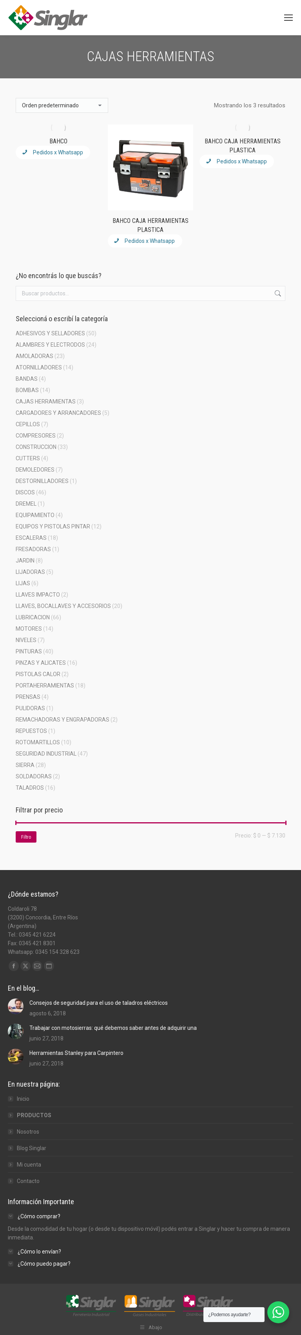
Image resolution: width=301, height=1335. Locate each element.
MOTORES (29, 629)
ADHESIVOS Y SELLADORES (50, 333)
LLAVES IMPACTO (38, 595)
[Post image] (16, 1006)
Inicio (23, 1099)
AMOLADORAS (34, 356)
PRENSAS (28, 697)
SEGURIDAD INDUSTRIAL (46, 754)
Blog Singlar (31, 1148)
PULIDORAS (30, 708)
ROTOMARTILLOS (38, 742)
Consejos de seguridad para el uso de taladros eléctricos (98, 1003)
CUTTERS (28, 458)
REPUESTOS (31, 731)
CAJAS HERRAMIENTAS (46, 401)
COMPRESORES (36, 435)
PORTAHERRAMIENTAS (45, 685)
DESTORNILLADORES (42, 481)
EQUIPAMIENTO (35, 515)
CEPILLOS (28, 424)
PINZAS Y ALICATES (41, 663)
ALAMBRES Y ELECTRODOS (50, 345)
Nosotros (28, 1132)
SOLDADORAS (34, 776)
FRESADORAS (33, 549)
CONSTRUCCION (36, 447)
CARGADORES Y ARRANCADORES (58, 413)
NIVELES (26, 640)
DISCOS (25, 492)
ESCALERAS (31, 538)
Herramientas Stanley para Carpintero (76, 1053)
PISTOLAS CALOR (38, 674)
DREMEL (26, 504)
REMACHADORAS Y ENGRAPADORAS (62, 719)
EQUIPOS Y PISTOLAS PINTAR (53, 526)
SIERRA (25, 765)
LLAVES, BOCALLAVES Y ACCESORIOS (63, 606)
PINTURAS (29, 651)
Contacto (28, 1181)
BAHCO (58, 141)
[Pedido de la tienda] (62, 105)
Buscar (277, 293)
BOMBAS (27, 390)
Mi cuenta (29, 1164)
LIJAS (23, 583)
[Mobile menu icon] (288, 17)
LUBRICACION (33, 617)
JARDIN (25, 560)
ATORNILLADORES (39, 367)
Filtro (26, 837)
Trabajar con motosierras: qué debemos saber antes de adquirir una (113, 1028)
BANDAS (27, 379)
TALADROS (30, 788)
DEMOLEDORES (35, 470)
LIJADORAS (30, 572)
